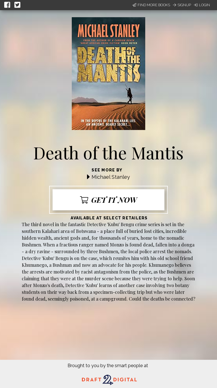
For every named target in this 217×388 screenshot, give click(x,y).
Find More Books (151, 5)
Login (202, 5)
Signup (182, 5)
